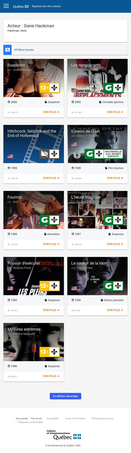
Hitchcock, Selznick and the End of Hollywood (31, 133)
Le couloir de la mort (97, 265)
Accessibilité (53, 418)
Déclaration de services (102, 418)
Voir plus (51, 112)
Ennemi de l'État (97, 133)
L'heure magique (97, 199)
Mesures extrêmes (33, 331)
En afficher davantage (65, 396)
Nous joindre (22, 418)
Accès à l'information (75, 418)
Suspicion (33, 67)
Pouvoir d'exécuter (33, 265)
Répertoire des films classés (46, 6)
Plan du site (36, 418)
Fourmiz (33, 199)
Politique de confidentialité (30, 422)
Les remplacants (97, 67)
